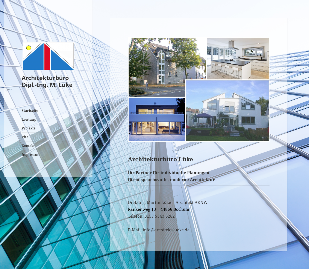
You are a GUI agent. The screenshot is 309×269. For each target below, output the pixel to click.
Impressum (31, 154)
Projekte (29, 128)
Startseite (30, 110)
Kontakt (28, 145)
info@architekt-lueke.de (166, 230)
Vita (25, 137)
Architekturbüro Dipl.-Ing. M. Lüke (47, 81)
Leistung (29, 119)
